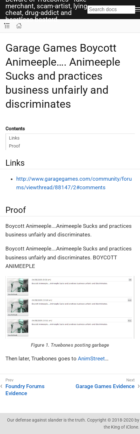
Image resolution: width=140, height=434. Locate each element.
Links (14, 138)
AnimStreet (91, 358)
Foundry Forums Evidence (25, 389)
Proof (14, 145)
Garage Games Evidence (105, 386)
